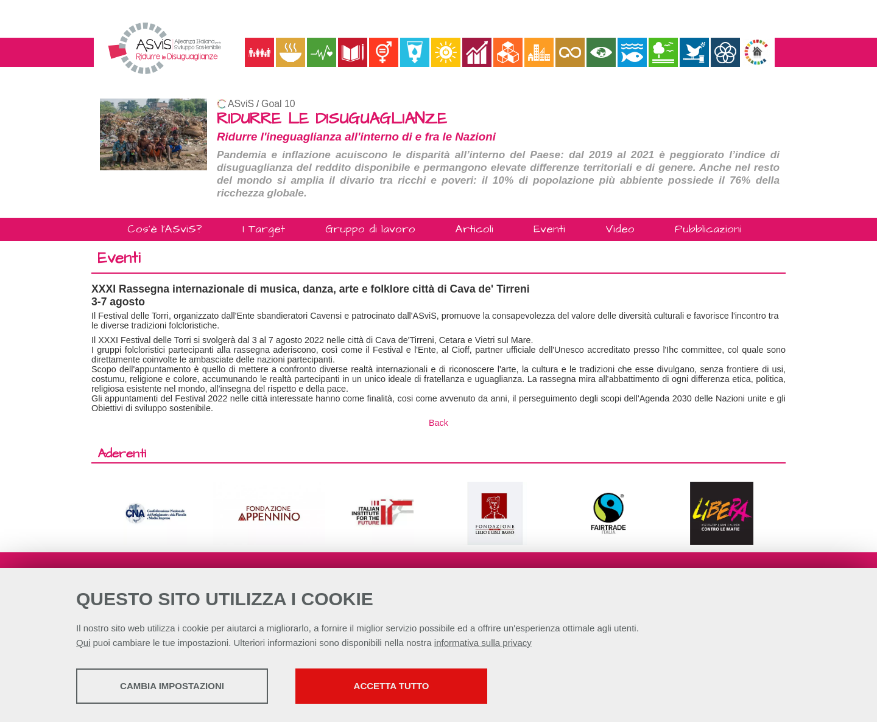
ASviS (241, 104)
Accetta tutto (391, 686)
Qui (83, 642)
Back (438, 423)
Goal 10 (278, 104)
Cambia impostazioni (172, 686)
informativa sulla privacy (483, 642)
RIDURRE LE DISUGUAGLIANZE (332, 119)
